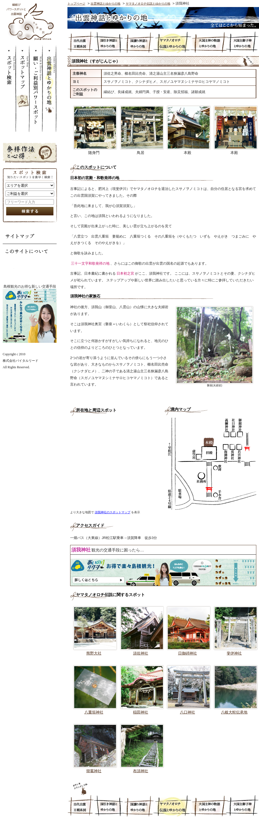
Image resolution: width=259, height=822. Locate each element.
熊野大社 (93, 653)
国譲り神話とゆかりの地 (139, 42)
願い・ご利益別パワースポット (36, 88)
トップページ (76, 3)
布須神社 (140, 771)
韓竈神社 (93, 771)
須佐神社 (140, 653)
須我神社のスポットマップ (112, 512)
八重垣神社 (93, 712)
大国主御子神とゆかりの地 (243, 42)
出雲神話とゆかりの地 (50, 88)
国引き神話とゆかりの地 (109, 42)
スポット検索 (9, 88)
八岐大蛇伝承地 (234, 712)
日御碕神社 (187, 653)
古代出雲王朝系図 (80, 42)
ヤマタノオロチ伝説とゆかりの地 (148, 3)
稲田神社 (140, 712)
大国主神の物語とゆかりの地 (209, 42)
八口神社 (187, 712)
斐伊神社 (234, 653)
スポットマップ (23, 88)
